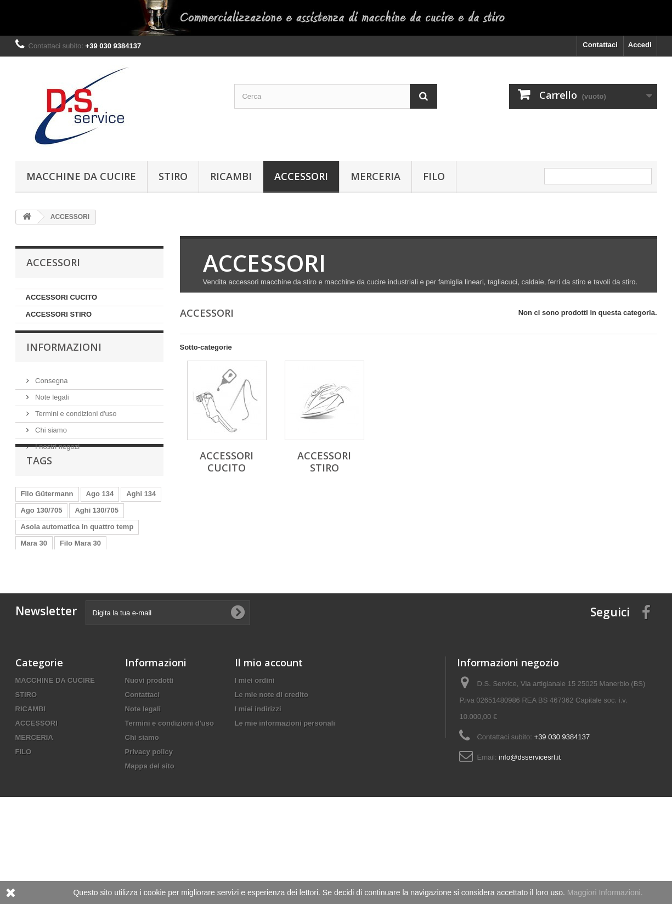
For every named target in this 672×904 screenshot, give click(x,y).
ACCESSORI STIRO (59, 314)
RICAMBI (231, 176)
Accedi (640, 45)
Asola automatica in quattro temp (77, 559)
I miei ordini (255, 749)
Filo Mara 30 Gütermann (61, 592)
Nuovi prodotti (149, 749)
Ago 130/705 (42, 542)
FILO (434, 176)
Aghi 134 (141, 526)
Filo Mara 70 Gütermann (61, 608)
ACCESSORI (301, 176)
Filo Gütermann (47, 526)
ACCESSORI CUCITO (62, 297)
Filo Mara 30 (80, 575)
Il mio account (269, 731)
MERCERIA (375, 176)
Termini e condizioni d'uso (75, 418)
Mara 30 (34, 575)
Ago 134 (100, 526)
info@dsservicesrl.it (530, 826)
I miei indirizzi (258, 777)
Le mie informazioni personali (285, 792)
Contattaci (600, 45)
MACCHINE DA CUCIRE (81, 176)
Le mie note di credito (271, 763)
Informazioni (63, 356)
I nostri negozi (56, 451)
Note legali (51, 402)
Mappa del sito (149, 834)
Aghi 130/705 (96, 542)
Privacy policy (149, 820)
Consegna (50, 385)
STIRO (173, 176)
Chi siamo (50, 435)
